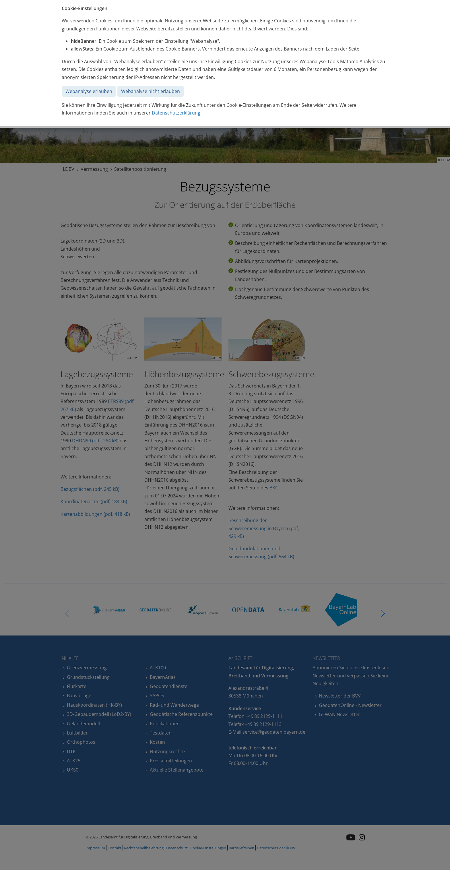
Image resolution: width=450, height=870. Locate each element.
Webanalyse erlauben (88, 91)
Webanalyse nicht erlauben (150, 91)
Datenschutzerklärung (176, 113)
